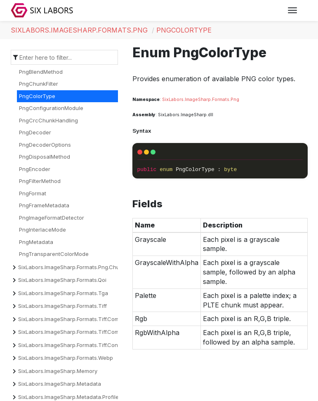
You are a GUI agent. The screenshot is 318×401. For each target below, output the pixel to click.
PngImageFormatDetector (51, 217)
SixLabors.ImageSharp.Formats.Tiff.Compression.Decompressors (101, 331)
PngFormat (32, 193)
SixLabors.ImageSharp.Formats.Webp (65, 357)
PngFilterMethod (40, 181)
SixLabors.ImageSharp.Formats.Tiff (62, 306)
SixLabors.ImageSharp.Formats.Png (79, 30)
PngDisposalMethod (44, 156)
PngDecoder (35, 132)
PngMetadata (36, 242)
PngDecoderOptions (45, 144)
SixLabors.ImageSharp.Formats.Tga (63, 293)
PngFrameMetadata (44, 205)
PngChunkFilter (38, 83)
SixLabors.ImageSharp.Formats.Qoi (62, 280)
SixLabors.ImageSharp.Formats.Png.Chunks (73, 267)
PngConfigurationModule (51, 108)
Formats (220, 99)
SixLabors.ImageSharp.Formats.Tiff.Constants (76, 345)
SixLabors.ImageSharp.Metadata (59, 383)
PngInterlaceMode (42, 229)
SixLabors (173, 99)
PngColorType (184, 30)
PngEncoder (34, 169)
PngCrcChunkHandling (48, 120)
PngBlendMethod (41, 71)
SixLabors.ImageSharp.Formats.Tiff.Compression (79, 319)
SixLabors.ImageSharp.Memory (57, 371)
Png (235, 99)
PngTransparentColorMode (54, 254)
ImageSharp (198, 99)
